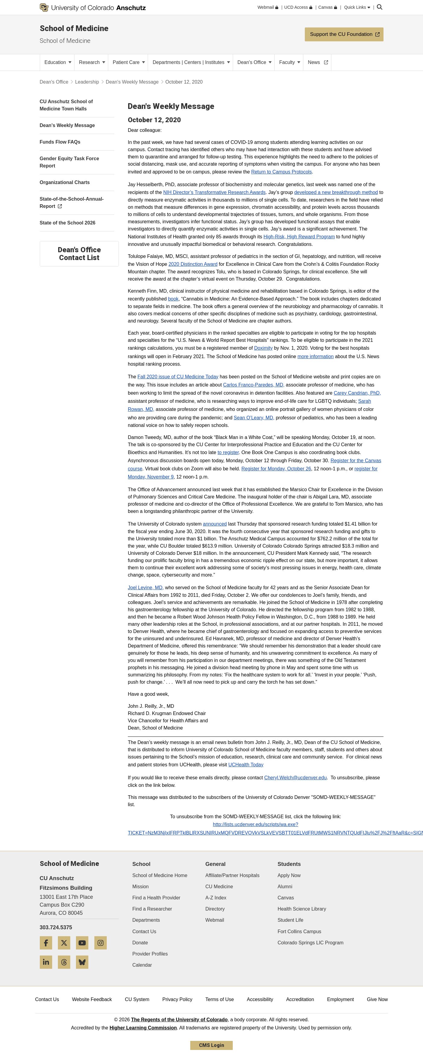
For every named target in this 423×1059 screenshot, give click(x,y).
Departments (146, 920)
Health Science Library (302, 908)
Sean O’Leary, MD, (254, 417)
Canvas (286, 897)
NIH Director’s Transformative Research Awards (214, 192)
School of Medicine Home (159, 875)
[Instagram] (102, 951)
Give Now (377, 999)
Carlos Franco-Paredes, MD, (254, 384)
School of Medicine (74, 28)
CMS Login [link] (211, 1045)
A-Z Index (215, 897)
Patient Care (129, 62)
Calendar (142, 965)
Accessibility (260, 999)
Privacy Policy (177, 999)
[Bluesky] (84, 971)
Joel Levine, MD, (146, 587)
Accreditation (300, 999)
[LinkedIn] (48, 971)
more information (316, 356)
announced (215, 523)
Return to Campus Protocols (281, 171)
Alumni (285, 886)
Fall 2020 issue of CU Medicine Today (177, 376)
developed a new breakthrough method (336, 192)
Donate (140, 942)
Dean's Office (255, 62)
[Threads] (66, 971)
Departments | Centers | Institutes (191, 62)
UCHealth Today (245, 764)
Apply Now (289, 875)
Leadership (87, 81)
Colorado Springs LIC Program (311, 942)
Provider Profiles (150, 953)
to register (228, 452)
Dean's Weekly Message (132, 81)
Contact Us (144, 931)
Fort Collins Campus (299, 931)
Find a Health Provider (156, 897)
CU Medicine (219, 886)
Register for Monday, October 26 (276, 468)
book (173, 298)
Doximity (263, 348)
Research (92, 62)
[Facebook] (48, 951)
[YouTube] (84, 951)
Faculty (289, 62)
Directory (215, 908)
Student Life (290, 920)
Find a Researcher (152, 908)
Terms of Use (219, 999)
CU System (137, 999)
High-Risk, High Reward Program (299, 236)
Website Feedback (92, 999)
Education (58, 62)
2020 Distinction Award (193, 264)
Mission (140, 886)
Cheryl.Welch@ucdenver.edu (295, 777)
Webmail (214, 920)
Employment (340, 999)
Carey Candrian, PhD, (357, 393)
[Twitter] (66, 951)
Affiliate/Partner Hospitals (232, 875)
